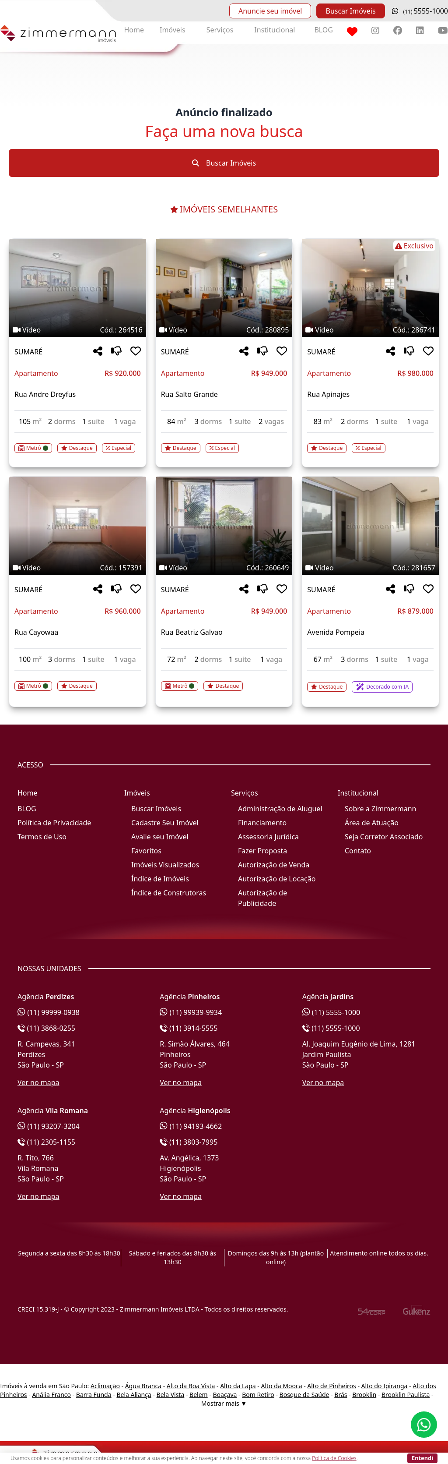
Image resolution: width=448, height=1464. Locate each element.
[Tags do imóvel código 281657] (370, 567)
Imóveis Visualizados (165, 865)
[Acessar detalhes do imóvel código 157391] (77, 681)
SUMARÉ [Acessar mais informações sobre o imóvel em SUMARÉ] (28, 352)
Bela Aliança (133, 1394)
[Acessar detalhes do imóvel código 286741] (370, 443)
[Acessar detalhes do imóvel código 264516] (77, 443)
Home (134, 30)
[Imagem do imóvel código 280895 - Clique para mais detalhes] (224, 288)
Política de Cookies (334, 1458)
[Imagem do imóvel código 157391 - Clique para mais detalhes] (77, 526)
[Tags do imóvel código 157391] (77, 567)
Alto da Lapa (238, 1386)
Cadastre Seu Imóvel (165, 822)
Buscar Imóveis (350, 11)
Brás (340, 1394)
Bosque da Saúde (304, 1394)
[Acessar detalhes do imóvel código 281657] (370, 682)
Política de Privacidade (54, 822)
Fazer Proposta (262, 851)
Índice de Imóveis (160, 879)
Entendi (422, 1458)
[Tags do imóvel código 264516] (77, 330)
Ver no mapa (39, 1082)
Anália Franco (51, 1394)
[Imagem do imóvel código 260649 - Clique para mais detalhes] (224, 526)
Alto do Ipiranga (384, 1386)
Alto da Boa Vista (191, 1386)
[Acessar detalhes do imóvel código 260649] (224, 681)
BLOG (323, 30)
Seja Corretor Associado (384, 837)
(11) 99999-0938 (49, 1012)
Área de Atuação (372, 822)
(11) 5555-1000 (331, 1012)
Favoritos (146, 851)
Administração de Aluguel (280, 808)
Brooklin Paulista (406, 1394)
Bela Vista (171, 1394)
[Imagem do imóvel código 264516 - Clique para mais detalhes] (77, 288)
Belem (198, 1394)
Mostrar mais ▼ (224, 1403)
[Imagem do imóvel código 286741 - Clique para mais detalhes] (370, 288)
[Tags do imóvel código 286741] (370, 245)
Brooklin (364, 1394)
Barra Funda (94, 1394)
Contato (358, 851)
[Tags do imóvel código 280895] (224, 330)
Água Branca (143, 1386)
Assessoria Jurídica (268, 837)
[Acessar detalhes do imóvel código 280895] (224, 443)
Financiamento (262, 822)
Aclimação (105, 1386)
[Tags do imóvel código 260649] (224, 567)
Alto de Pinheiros (331, 1386)
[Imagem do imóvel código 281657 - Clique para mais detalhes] (370, 526)
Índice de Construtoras (168, 893)
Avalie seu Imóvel (160, 837)
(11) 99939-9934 (191, 1012)
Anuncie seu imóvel (270, 11)
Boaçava (225, 1394)
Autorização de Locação (276, 879)
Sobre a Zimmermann (380, 808)
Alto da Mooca (281, 1386)
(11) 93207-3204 (49, 1126)
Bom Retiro (258, 1394)
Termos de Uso (42, 837)
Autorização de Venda (273, 865)
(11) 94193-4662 (191, 1126)
